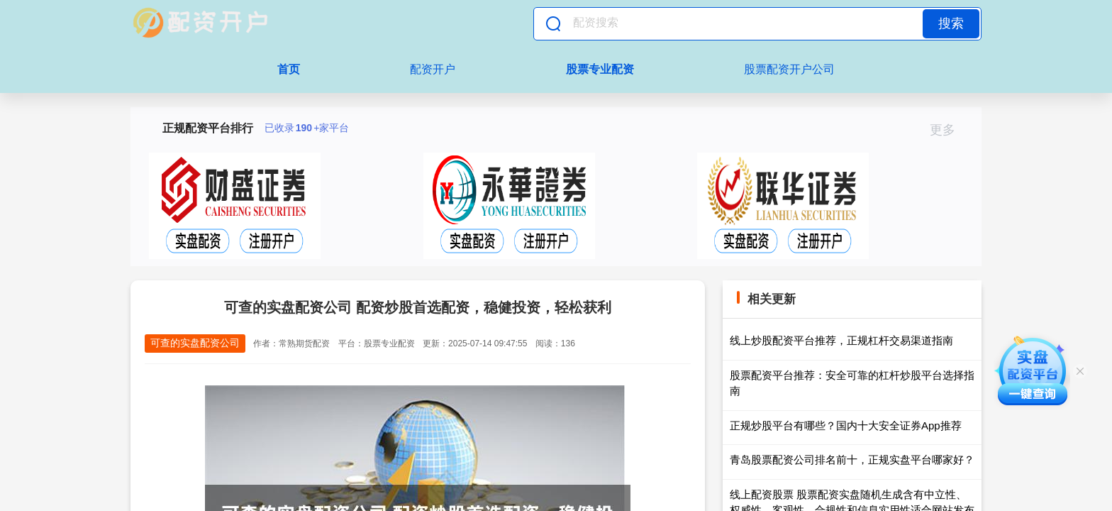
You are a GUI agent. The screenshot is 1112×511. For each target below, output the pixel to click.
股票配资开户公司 (789, 69)
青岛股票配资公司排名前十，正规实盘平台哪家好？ (852, 460)
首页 (288, 69)
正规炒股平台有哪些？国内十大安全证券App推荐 (846, 425)
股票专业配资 (600, 69)
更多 (948, 130)
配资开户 (432, 69)
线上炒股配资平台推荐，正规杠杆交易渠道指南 (841, 340)
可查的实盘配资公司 (195, 342)
